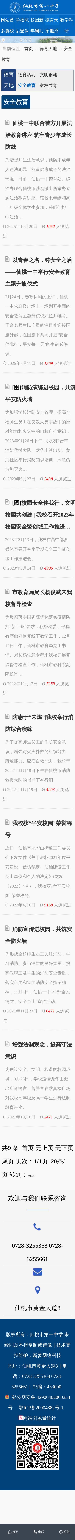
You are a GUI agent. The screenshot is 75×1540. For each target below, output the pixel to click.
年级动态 (36, 32)
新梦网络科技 (47, 1355)
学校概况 (22, 21)
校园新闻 (36, 21)
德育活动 (26, 74)
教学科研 (66, 21)
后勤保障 (22, 32)
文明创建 (48, 74)
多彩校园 (7, 32)
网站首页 (7, 21)
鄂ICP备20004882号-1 (41, 1407)
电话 (38, 1532)
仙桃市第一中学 (46, 1334)
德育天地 (51, 21)
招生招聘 (51, 32)
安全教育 (26, 85)
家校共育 (48, 85)
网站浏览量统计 (39, 1418)
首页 (28, 48)
